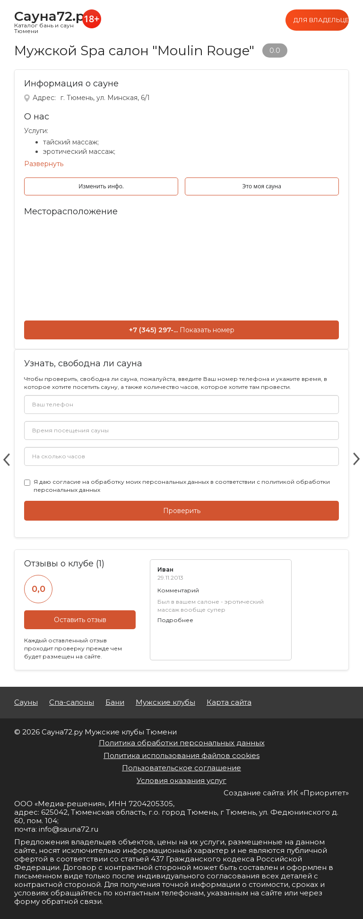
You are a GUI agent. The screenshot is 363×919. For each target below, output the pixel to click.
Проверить (181, 510)
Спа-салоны (71, 702)
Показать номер (207, 330)
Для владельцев (321, 20)
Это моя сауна (261, 186)
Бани (114, 702)
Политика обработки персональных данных (182, 742)
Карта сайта (229, 702)
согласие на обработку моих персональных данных (130, 481)
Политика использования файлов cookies (181, 755)
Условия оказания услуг (181, 780)
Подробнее (175, 620)
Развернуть (43, 164)
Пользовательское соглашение (181, 767)
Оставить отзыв (80, 619)
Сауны (26, 702)
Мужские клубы (165, 702)
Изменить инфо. (101, 186)
